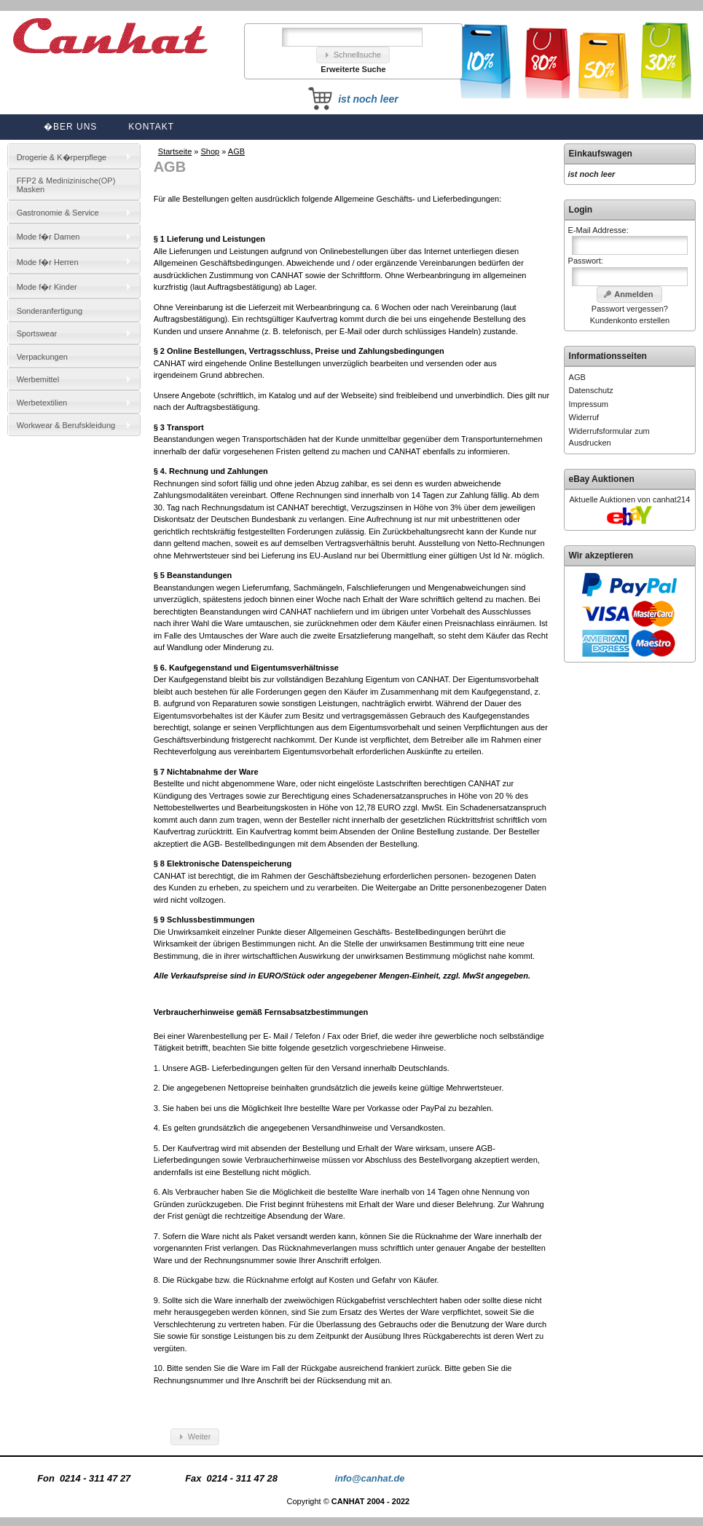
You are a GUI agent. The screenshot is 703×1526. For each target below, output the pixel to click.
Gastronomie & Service (58, 212)
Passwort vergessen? (630, 308)
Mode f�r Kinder (47, 286)
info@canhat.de (369, 1478)
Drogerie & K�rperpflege (62, 157)
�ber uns (70, 127)
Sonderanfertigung (50, 311)
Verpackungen (42, 356)
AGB (236, 151)
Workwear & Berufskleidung (66, 425)
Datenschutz (591, 390)
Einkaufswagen (600, 154)
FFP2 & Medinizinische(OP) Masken (66, 185)
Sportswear (37, 333)
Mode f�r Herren (48, 262)
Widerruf (584, 417)
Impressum (588, 404)
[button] (353, 55)
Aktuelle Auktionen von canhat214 (630, 499)
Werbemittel (38, 379)
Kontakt (151, 127)
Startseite (175, 151)
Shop (210, 151)
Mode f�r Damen (48, 236)
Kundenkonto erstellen (629, 320)
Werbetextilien (42, 402)
